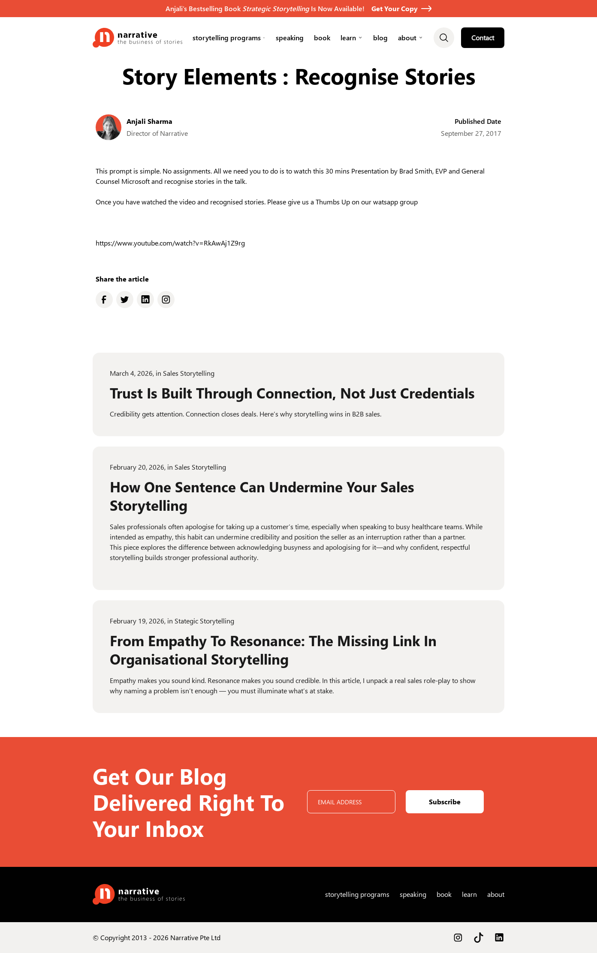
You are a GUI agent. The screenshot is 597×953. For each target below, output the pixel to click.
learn (348, 37)
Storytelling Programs (227, 37)
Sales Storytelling (188, 379)
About (407, 37)
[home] (137, 38)
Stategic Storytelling (204, 626)
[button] (229, 37)
